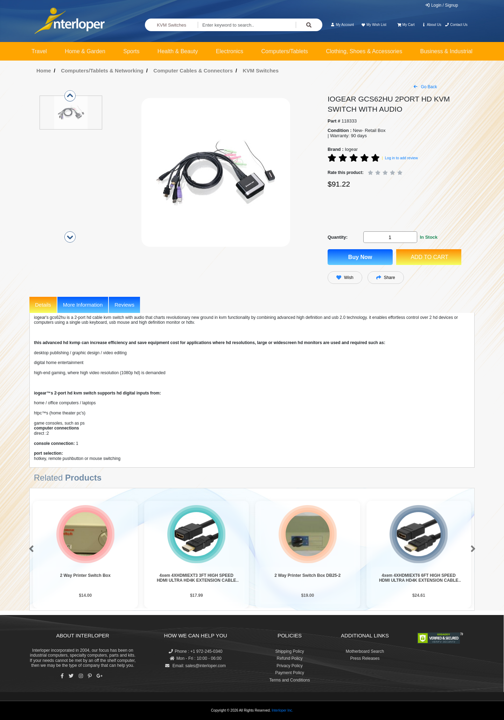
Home (43, 71)
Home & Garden (85, 51)
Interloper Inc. (282, 710)
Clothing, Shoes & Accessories (364, 51)
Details (43, 305)
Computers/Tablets (284, 51)
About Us (431, 25)
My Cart (406, 25)
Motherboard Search (365, 651)
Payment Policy (289, 672)
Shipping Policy (289, 651)
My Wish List (373, 25)
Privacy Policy (289, 665)
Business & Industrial (446, 51)
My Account (342, 25)
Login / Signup (441, 5)
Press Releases (364, 658)
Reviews (124, 305)
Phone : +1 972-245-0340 (195, 651)
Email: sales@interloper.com (195, 665)
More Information (83, 305)
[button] (470, 549)
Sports (131, 51)
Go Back (425, 86)
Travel (39, 51)
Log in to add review (401, 158)
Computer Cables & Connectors (193, 71)
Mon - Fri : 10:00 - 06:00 (196, 658)
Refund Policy (289, 658)
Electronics (229, 51)
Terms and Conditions (289, 680)
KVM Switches (171, 25)
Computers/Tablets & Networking (102, 71)
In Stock (429, 237)
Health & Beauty (178, 51)
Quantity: (338, 237)
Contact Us (456, 25)
